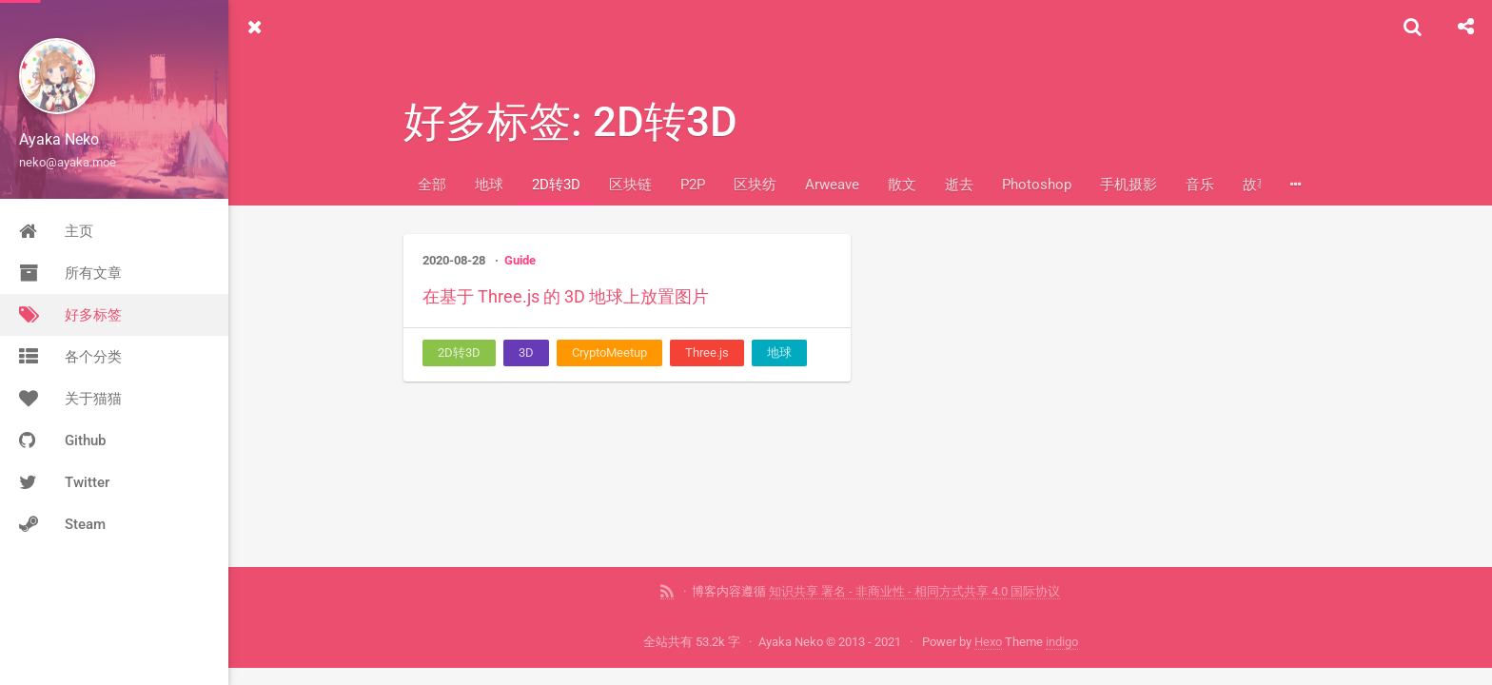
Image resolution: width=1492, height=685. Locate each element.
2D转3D (556, 184)
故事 (1257, 184)
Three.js (707, 352)
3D (526, 352)
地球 (489, 184)
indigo (1062, 642)
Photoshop (1036, 184)
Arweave (832, 184)
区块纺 (755, 184)
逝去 (959, 184)
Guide (520, 260)
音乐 (1200, 184)
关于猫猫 (70, 399)
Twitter (64, 482)
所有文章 (70, 273)
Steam (62, 524)
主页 (56, 231)
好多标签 (70, 315)
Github (62, 440)
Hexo (988, 642)
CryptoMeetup (609, 352)
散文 (902, 184)
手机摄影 (1128, 184)
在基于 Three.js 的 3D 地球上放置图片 (565, 296)
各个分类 (70, 357)
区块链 (630, 184)
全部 (432, 184)
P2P (692, 184)
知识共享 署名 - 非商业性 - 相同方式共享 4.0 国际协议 (914, 591)
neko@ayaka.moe (67, 162)
